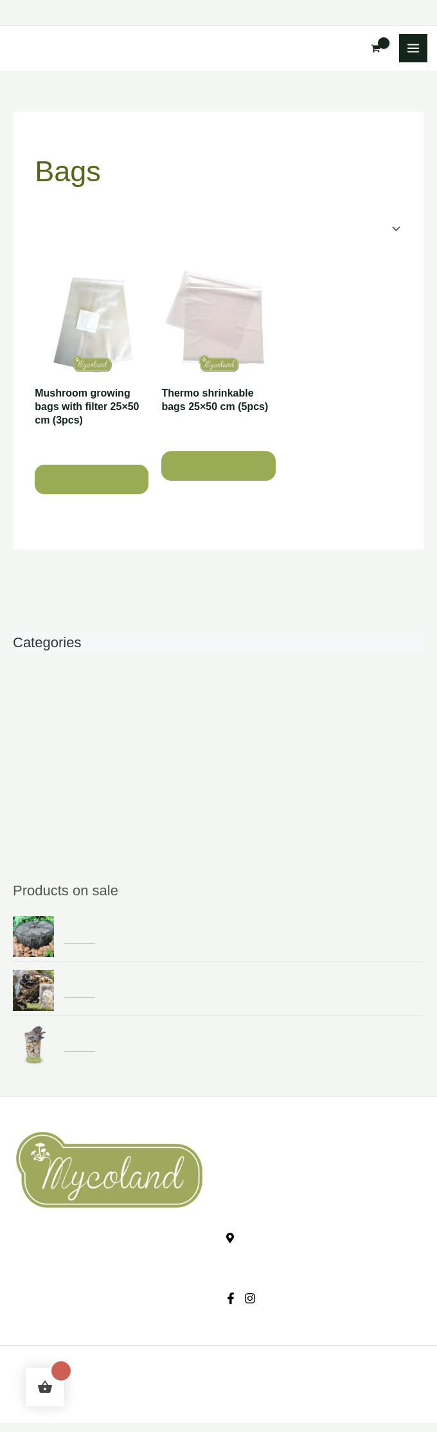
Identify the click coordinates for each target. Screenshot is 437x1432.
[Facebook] (230, 1298)
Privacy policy (43, 1278)
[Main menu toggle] (413, 48)
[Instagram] (250, 1298)
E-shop (239, 1137)
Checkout (32, 1258)
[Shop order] (344, 228)
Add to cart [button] (91, 479)
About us (243, 1157)
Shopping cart (41, 1239)
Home (46, 135)
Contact (241, 1176)
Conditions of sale (50, 1296)
